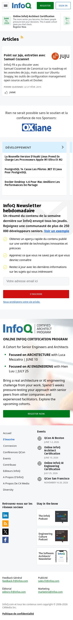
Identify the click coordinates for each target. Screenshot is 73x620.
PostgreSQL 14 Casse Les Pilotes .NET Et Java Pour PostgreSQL (33, 171)
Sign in (63, 5)
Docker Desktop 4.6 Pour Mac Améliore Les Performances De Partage (32, 183)
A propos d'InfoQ (13, 477)
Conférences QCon (14, 452)
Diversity (8, 489)
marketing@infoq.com (50, 591)
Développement (18, 147)
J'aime (12, 92)
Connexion (10, 446)
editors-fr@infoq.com (14, 591)
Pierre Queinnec (14, 86)
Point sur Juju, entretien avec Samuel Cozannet (24, 57)
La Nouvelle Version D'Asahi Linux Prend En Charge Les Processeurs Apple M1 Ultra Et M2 (33, 158)
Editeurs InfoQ (11, 471)
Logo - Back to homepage (22, 5)
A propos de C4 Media (16, 483)
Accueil (7, 433)
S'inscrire (9, 439)
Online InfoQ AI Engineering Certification (53, 466)
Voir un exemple (56, 231)
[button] (36, 294)
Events (7, 458)
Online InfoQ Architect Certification (52, 450)
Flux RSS (22, 38)
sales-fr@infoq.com (48, 581)
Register (45, 5)
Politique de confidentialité (18, 613)
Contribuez (9, 464)
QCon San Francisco (56, 478)
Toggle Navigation (5, 6)
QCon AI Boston (54, 438)
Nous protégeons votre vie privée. (21, 301)
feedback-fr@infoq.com (15, 581)
